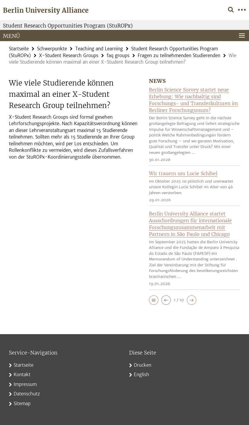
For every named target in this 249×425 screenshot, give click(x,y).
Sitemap (22, 403)
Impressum (25, 384)
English (141, 374)
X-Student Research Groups (68, 55)
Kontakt (22, 374)
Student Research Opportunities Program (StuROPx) (68, 25)
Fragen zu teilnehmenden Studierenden (179, 55)
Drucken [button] (142, 365)
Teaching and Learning (99, 48)
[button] (153, 300)
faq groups (118, 55)
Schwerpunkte (52, 48)
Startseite (19, 48)
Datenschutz (27, 394)
